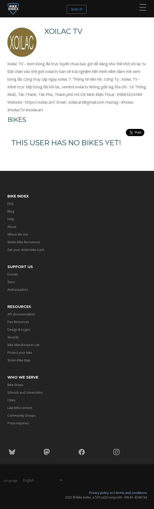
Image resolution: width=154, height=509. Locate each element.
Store (11, 282)
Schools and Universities (25, 392)
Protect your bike (19, 352)
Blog (10, 211)
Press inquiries (18, 423)
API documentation (21, 314)
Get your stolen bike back (25, 250)
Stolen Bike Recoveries (23, 242)
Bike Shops (15, 385)
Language (11, 480)
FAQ (10, 204)
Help (10, 219)
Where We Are (17, 234)
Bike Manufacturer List (23, 345)
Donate (12, 274)
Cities (11, 400)
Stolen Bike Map (18, 360)
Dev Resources (18, 322)
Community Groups (21, 415)
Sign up (76, 9)
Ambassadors (17, 289)
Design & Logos (18, 329)
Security (13, 337)
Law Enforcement (19, 408)
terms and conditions (131, 493)
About (11, 227)
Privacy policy (99, 493)
